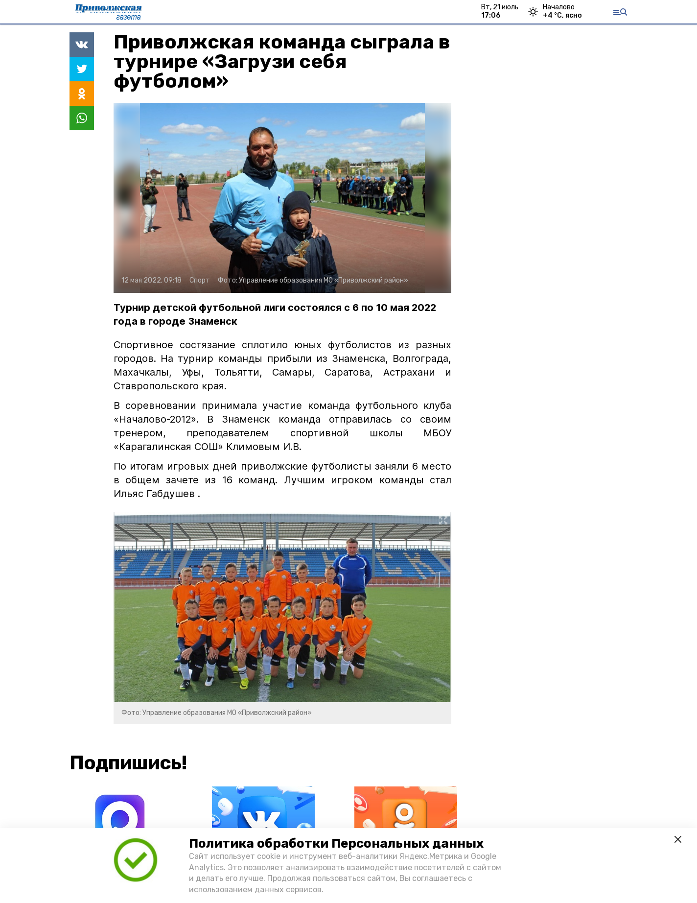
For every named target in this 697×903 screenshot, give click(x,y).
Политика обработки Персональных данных (336, 843)
